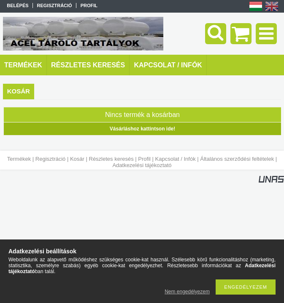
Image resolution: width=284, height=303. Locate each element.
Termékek (19, 159)
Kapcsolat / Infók (175, 159)
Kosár (77, 159)
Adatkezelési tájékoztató (141, 165)
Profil (144, 159)
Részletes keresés (111, 159)
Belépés (17, 5)
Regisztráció (50, 159)
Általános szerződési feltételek (237, 159)
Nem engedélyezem (187, 292)
